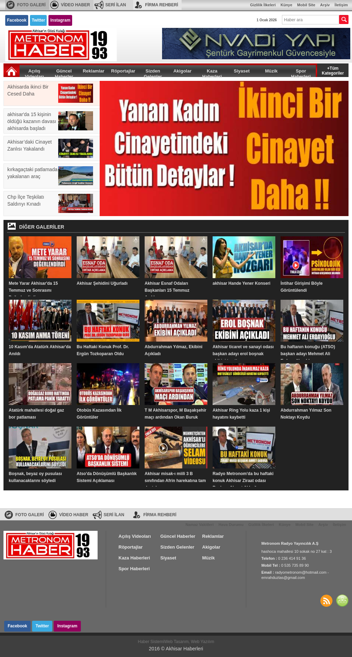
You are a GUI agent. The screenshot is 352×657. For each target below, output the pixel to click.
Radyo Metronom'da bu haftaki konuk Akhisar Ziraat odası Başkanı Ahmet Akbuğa (243, 480)
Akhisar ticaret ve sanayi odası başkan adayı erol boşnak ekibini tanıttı (243, 353)
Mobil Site (306, 5)
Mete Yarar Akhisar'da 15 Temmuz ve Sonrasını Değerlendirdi (33, 290)
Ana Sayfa (11, 71)
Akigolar (182, 71)
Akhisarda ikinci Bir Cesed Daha (50, 93)
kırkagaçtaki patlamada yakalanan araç (50, 175)
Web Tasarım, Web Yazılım (189, 641)
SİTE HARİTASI (342, 600)
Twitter (38, 20)
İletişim (341, 5)
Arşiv (325, 5)
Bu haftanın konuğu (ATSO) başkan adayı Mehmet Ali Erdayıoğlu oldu (308, 353)
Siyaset (242, 71)
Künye (286, 5)
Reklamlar (93, 71)
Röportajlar (123, 71)
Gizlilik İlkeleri (263, 5)
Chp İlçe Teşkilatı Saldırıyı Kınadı (50, 203)
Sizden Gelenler (153, 72)
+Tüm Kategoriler (333, 70)
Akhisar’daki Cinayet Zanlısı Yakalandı (50, 148)
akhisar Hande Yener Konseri (241, 283)
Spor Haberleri (301, 72)
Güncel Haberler (64, 72)
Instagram (60, 20)
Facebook (16, 20)
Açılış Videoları (34, 72)
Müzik (271, 71)
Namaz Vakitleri (199, 524)
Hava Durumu (231, 524)
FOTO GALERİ (31, 4)
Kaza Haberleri (212, 72)
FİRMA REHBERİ (161, 4)
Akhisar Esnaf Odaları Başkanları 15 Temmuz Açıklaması (167, 290)
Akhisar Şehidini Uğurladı (102, 283)
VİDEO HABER (75, 4)
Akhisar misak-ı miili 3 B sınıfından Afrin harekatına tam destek (175, 480)
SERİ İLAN (115, 4)
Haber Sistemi (151, 641)
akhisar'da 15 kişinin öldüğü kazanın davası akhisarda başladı (50, 121)
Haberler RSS (326, 600)
